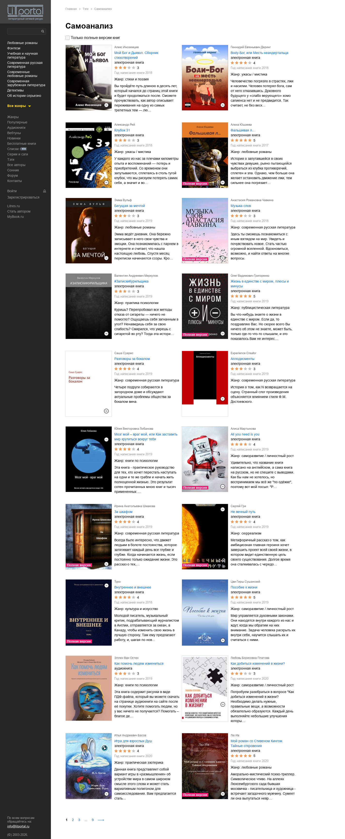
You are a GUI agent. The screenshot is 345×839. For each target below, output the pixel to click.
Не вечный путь (243, 512)
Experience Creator (243, 353)
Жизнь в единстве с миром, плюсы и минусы (260, 283)
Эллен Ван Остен (126, 658)
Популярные (17, 122)
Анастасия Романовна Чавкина (252, 200)
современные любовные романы (22, 74)
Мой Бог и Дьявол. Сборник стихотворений (136, 55)
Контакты (14, 181)
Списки (13, 149)
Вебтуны (14, 133)
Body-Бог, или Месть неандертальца (259, 53)
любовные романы (22, 43)
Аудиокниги (16, 128)
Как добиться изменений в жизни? (258, 663)
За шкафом (123, 512)
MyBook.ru (15, 217)
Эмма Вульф (123, 200)
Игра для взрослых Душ (133, 741)
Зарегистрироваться (23, 197)
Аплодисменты (242, 359)
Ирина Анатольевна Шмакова (134, 506)
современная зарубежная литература (26, 83)
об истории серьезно (24, 96)
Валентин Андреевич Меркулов (136, 275)
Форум (12, 175)
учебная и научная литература (22, 55)
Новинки (14, 138)
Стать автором (19, 211)
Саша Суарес (123, 353)
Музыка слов (241, 206)
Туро (117, 581)
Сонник (13, 170)
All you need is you (245, 434)
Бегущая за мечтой (129, 206)
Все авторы (16, 165)
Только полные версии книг (95, 38)
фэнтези (13, 48)
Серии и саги (17, 154)
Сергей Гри (238, 506)
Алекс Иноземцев (126, 47)
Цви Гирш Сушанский (245, 581)
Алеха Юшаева (241, 124)
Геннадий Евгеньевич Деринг (251, 47)
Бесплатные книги (21, 143)
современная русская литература (25, 65)
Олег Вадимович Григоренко (250, 275)
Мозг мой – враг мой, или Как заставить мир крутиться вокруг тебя (145, 436)
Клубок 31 (122, 130)
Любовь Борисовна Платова (250, 658)
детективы (15, 90)
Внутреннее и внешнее (132, 587)
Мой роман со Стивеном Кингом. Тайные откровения (257, 743)
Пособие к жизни (244, 587)
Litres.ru (13, 206)
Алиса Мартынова (243, 428)
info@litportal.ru (18, 826)
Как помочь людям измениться (139, 663)
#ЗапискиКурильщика (131, 281)
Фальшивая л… (243, 130)
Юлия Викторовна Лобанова (133, 428)
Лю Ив (235, 735)
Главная (71, 9)
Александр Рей (124, 124)
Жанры (13, 117)
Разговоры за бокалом (132, 359)
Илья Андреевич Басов (130, 735)
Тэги (10, 159)
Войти (12, 191)
